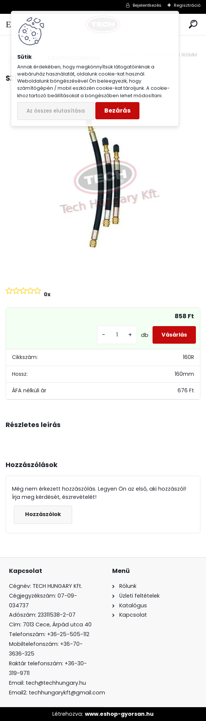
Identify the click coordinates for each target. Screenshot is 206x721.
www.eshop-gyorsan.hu (119, 714)
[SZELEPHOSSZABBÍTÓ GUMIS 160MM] (103, 181)
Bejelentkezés (147, 5)
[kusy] (117, 334)
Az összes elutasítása (56, 110)
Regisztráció (187, 5)
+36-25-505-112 (68, 634)
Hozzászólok (43, 514)
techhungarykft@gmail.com (67, 692)
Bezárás (117, 110)
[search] (193, 24)
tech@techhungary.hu (56, 683)
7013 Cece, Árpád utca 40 (57, 624)
